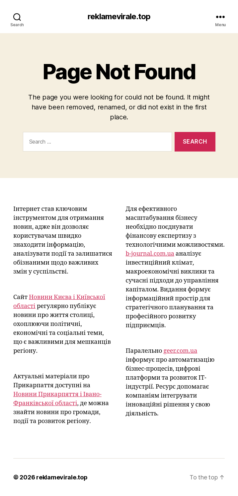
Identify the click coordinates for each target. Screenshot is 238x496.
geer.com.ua (180, 351)
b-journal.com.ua (150, 254)
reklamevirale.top (119, 17)
